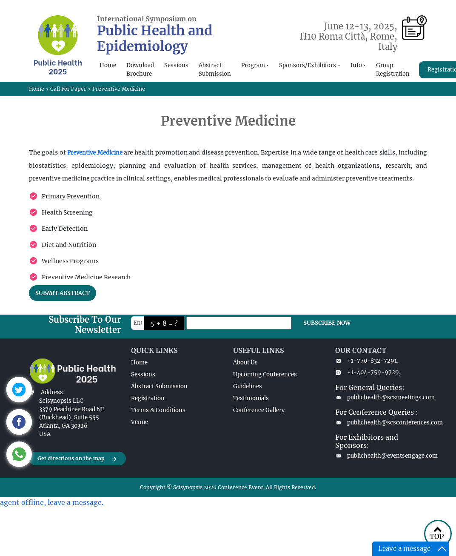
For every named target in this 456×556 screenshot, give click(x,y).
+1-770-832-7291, (367, 360)
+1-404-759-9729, (368, 372)
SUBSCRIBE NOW (327, 323)
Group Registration (393, 69)
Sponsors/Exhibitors (307, 65)
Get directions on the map (77, 459)
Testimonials (251, 398)
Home (108, 65)
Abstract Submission (215, 69)
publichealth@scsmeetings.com (381, 397)
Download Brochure (140, 69)
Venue (139, 422)
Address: (53, 392)
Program (253, 65)
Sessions (176, 65)
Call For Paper (68, 89)
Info (356, 65)
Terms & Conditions (158, 410)
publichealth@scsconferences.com (381, 422)
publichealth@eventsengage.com (381, 455)
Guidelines (247, 386)
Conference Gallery (259, 410)
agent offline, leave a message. (51, 502)
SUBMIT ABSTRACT (62, 293)
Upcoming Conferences (265, 374)
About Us (245, 362)
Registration (148, 398)
